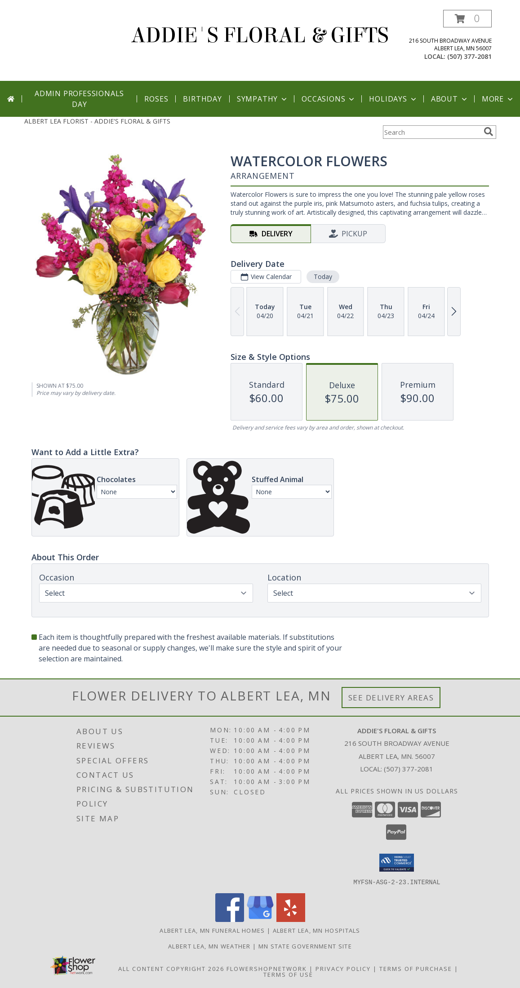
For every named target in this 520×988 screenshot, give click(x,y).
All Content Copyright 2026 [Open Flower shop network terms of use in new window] (171, 968)
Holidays (393, 99)
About (450, 99)
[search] (488, 132)
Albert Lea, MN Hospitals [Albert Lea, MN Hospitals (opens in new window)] (316, 930)
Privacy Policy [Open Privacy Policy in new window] (343, 968)
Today (322, 276)
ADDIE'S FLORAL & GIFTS (260, 35)
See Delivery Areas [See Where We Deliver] (391, 697)
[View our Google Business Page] (260, 919)
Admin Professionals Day (79, 99)
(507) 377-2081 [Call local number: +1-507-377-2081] (469, 56)
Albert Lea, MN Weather (209, 946)
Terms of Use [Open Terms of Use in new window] (288, 974)
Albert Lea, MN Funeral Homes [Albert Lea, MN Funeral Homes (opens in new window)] (212, 930)
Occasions (329, 99)
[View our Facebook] (229, 919)
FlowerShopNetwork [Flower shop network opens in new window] (267, 968)
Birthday (202, 99)
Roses (156, 99)
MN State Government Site (305, 946)
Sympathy (263, 99)
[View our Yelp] (290, 919)
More (498, 99)
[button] (467, 18)
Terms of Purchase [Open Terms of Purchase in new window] (415, 968)
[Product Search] (431, 132)
